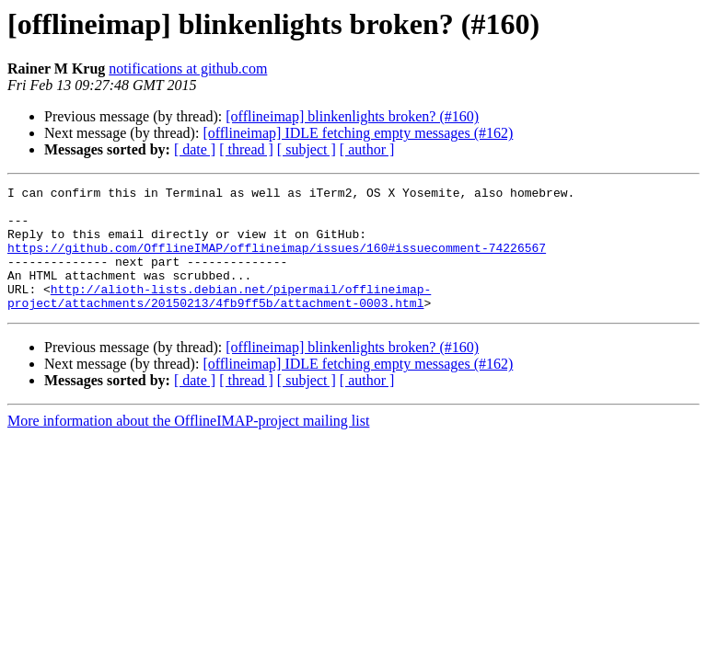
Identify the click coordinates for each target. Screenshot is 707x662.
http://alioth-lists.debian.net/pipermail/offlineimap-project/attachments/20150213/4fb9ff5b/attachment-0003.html (219, 319)
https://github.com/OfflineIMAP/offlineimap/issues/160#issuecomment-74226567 (276, 261)
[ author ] (367, 149)
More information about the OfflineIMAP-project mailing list (188, 445)
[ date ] (194, 149)
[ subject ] (306, 149)
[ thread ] (246, 149)
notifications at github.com (188, 68)
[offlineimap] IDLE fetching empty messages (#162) (358, 133)
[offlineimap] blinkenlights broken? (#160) (352, 116)
